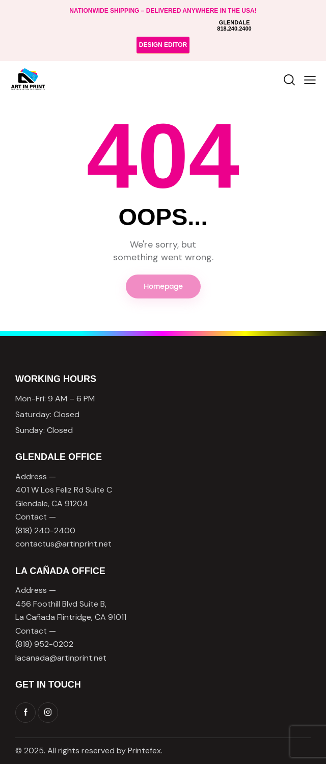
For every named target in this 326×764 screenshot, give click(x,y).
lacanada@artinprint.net (60, 657)
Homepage (163, 286)
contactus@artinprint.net (63, 543)
